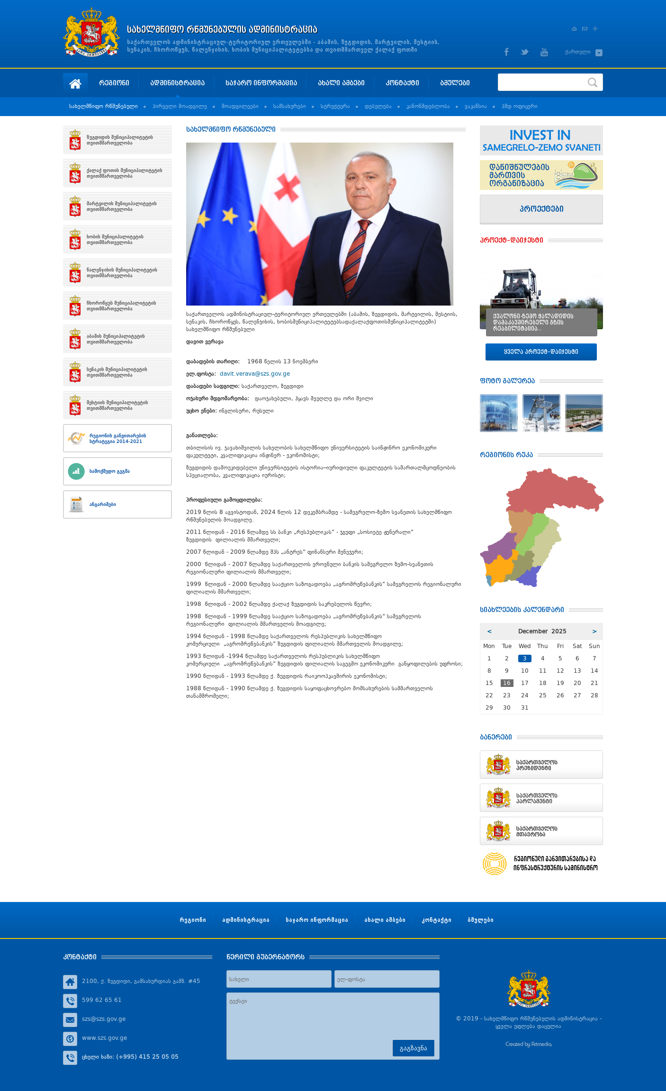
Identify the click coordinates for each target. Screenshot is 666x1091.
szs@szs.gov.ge (104, 1019)
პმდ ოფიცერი (520, 106)
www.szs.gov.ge (104, 1038)
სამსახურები (289, 106)
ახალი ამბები (341, 82)
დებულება (378, 106)
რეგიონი (114, 82)
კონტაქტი (402, 82)
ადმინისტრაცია (177, 82)
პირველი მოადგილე (180, 106)
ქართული (578, 51)
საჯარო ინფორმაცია (261, 82)
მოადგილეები (240, 106)
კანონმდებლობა (428, 106)
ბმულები (455, 82)
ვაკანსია (476, 106)
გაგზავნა (413, 1048)
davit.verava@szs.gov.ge (255, 373)
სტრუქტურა (335, 106)
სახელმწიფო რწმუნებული (103, 106)
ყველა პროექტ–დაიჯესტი (541, 352)
